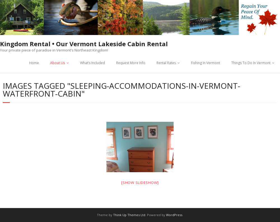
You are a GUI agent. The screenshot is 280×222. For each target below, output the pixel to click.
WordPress (174, 215)
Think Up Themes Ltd (129, 215)
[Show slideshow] (140, 182)
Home (34, 62)
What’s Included (92, 62)
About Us (57, 62)
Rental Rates (166, 62)
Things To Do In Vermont (250, 62)
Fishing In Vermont (205, 62)
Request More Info (130, 62)
